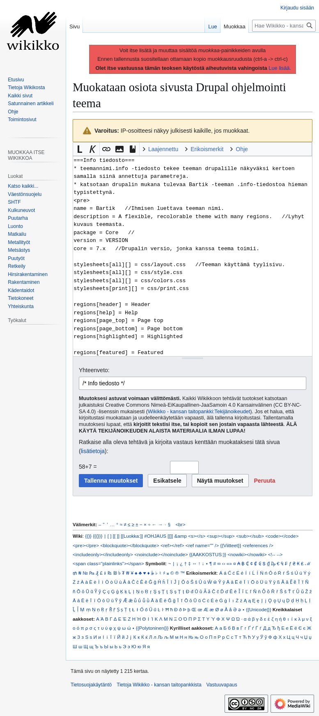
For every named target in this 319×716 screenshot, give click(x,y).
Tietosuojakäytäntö (91, 685)
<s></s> (196, 536)
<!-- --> (275, 554)
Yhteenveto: (94, 370)
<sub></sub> (250, 536)
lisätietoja (93, 451)
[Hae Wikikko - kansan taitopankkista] (284, 26)
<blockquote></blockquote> (129, 545)
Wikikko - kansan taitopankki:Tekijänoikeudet (199, 411)
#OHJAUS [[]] (158, 536)
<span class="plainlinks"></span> (108, 563)
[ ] (110, 536)
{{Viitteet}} (230, 545)
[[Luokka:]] (132, 536)
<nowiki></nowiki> (246, 554)
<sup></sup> (221, 536)
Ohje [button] (242, 149)
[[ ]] (116, 536)
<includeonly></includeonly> (103, 554)
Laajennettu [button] (163, 149)
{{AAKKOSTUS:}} (207, 554)
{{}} (88, 536)
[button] (79, 149)
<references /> (258, 545)
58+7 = (88, 466)
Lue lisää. (280, 68)
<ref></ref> (172, 545)
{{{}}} (97, 536)
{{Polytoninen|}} (152, 628)
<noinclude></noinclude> (161, 554)
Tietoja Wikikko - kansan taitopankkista (159, 685)
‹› (223, 563)
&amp (180, 536)
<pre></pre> (86, 545)
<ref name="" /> (202, 545)
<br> (181, 524)
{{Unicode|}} (258, 609)
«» (229, 563)
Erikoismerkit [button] (206, 149)
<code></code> (281, 536)
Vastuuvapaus (222, 685)
